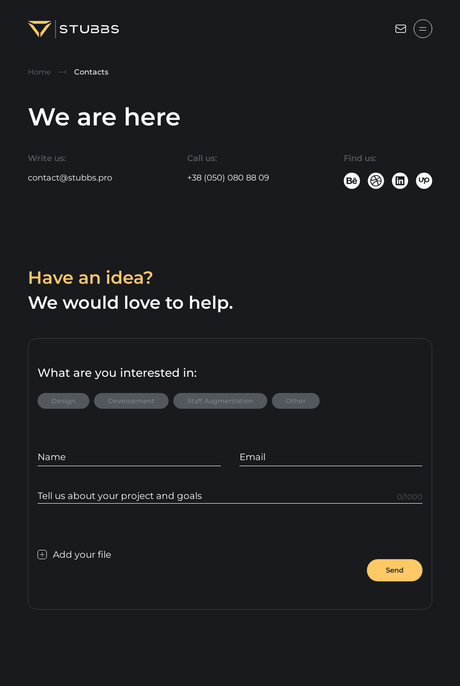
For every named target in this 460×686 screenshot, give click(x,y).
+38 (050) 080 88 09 (228, 178)
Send (394, 570)
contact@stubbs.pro (70, 178)
